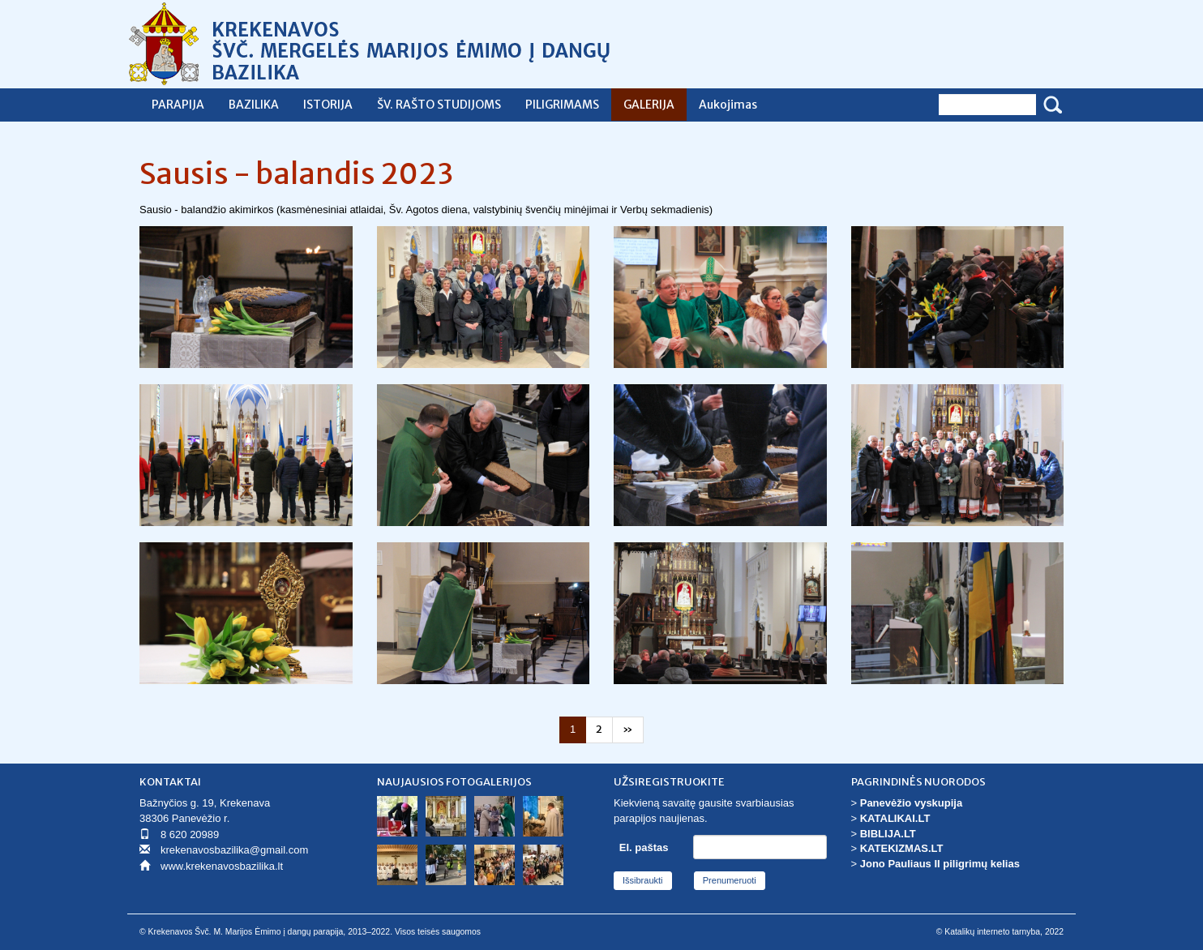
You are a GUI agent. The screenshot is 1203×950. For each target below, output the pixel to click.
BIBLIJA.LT (888, 834)
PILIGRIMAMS (562, 104)
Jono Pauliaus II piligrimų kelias (940, 864)
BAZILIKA (254, 104)
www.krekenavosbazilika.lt (222, 866)
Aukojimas (728, 104)
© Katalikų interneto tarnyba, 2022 (1000, 931)
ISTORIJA (328, 104)
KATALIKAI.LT (895, 818)
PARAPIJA (178, 104)
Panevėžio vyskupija (911, 803)
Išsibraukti (643, 880)
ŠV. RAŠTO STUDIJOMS (439, 104)
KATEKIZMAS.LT (902, 848)
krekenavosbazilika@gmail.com (234, 850)
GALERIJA (648, 104)
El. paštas (644, 847)
